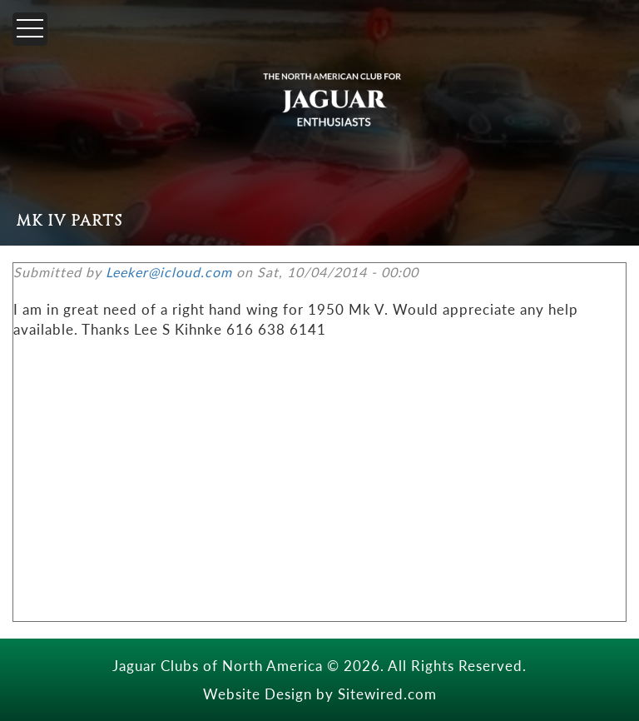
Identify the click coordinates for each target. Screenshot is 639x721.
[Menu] (29, 29)
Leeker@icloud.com (169, 271)
